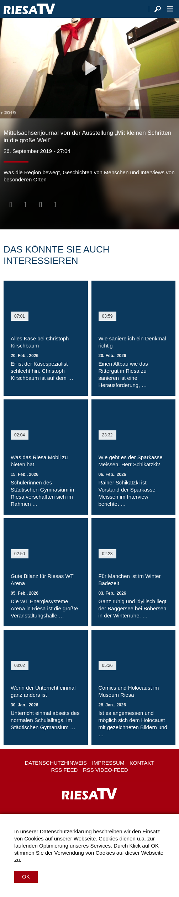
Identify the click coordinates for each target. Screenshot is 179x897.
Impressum (108, 763)
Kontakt (142, 763)
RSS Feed (64, 770)
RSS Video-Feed (105, 770)
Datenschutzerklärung (66, 831)
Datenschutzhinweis (56, 763)
